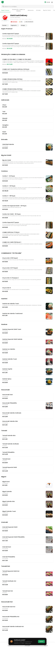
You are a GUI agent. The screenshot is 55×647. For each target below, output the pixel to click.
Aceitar (41, 641)
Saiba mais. (28, 643)
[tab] (5, 10)
